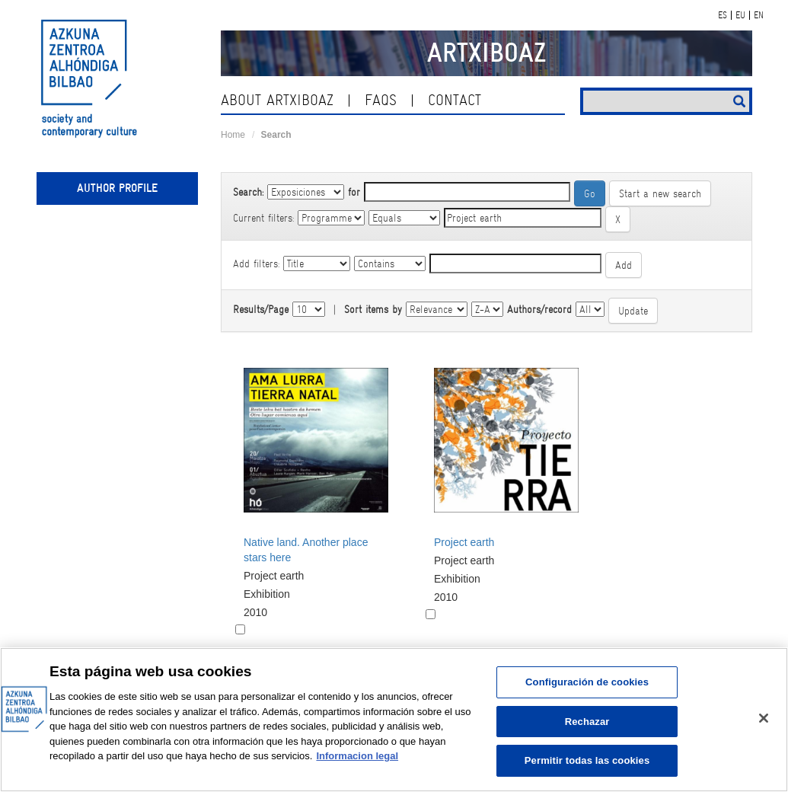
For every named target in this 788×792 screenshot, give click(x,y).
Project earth (464, 542)
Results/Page (261, 309)
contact (454, 100)
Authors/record (539, 309)
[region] (394, 719)
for (354, 192)
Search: (248, 192)
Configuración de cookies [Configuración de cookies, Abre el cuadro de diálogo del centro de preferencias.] (587, 682)
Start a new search (660, 193)
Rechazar (587, 721)
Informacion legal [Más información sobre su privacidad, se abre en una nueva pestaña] (357, 756)
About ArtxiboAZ (277, 100)
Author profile (117, 188)
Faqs (381, 100)
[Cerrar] (763, 718)
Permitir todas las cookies (587, 760)
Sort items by (373, 309)
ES (722, 15)
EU (740, 15)
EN (759, 15)
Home (233, 134)
